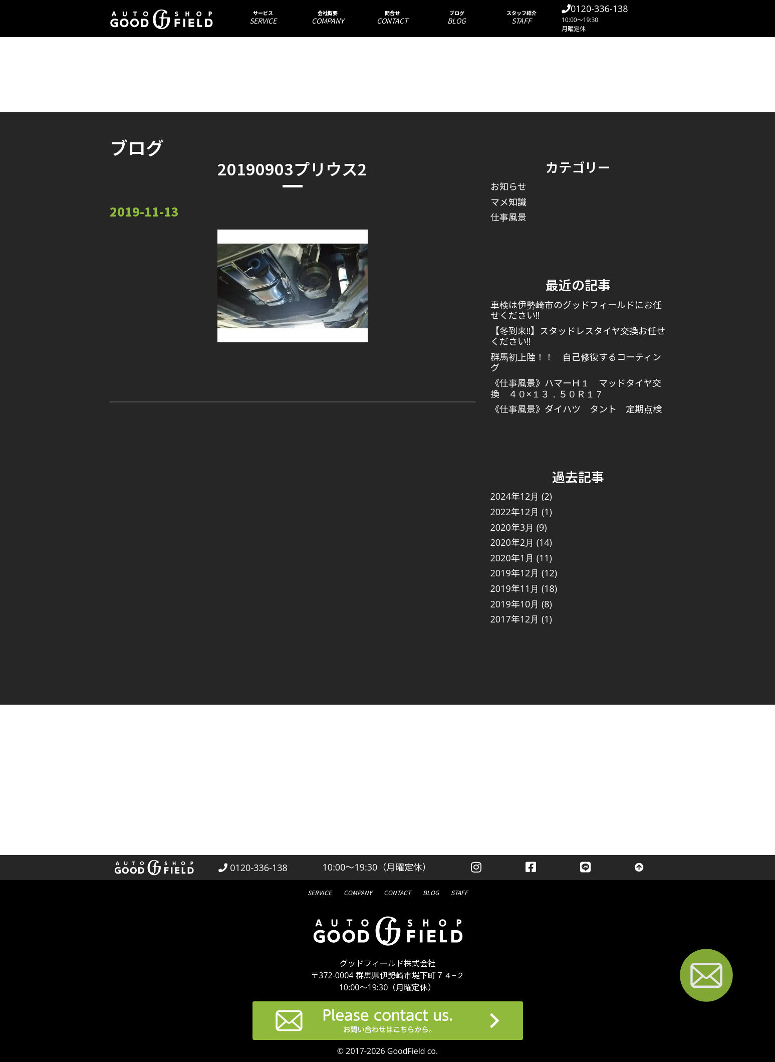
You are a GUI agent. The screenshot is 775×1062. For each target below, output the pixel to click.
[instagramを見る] (476, 868)
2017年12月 (515, 619)
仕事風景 (508, 217)
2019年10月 (515, 604)
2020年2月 (512, 542)
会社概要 (327, 17)
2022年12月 (515, 512)
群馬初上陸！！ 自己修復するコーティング (575, 362)
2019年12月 (515, 573)
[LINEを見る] (585, 868)
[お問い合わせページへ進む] (706, 977)
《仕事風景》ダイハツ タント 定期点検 (576, 409)
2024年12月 (515, 496)
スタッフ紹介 (521, 17)
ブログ (456, 17)
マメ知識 (508, 202)
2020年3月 (512, 527)
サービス (263, 17)
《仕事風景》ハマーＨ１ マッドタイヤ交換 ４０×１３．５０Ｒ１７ (575, 388)
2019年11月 (515, 588)
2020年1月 (512, 558)
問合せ (392, 17)
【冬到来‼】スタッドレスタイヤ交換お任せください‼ (578, 336)
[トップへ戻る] (639, 868)
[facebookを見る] (530, 868)
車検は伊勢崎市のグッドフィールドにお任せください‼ (576, 310)
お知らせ (508, 186)
